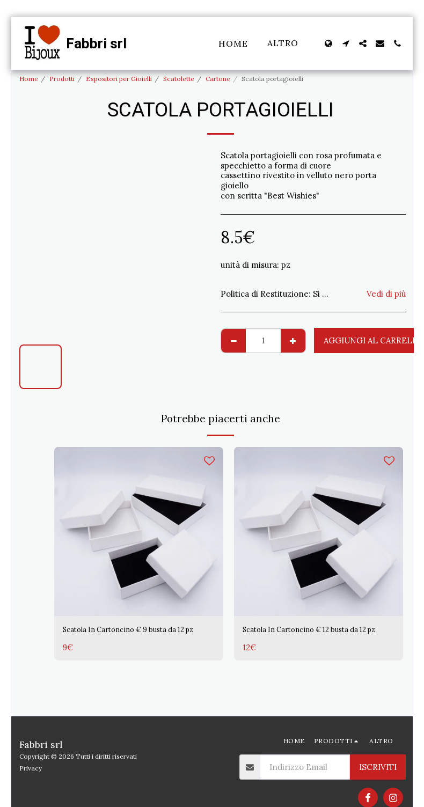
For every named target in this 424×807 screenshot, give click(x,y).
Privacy (30, 768)
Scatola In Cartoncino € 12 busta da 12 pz (315, 636)
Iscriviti (378, 767)
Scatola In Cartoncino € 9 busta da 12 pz (134, 636)
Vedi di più (386, 294)
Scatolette (178, 79)
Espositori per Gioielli (119, 79)
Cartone (218, 79)
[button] (346, 43)
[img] (138, 531)
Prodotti (62, 79)
